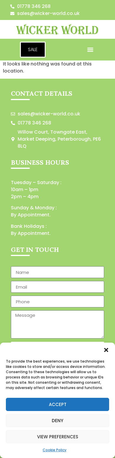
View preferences (57, 437)
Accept (57, 404)
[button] (106, 350)
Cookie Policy (54, 449)
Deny (57, 420)
